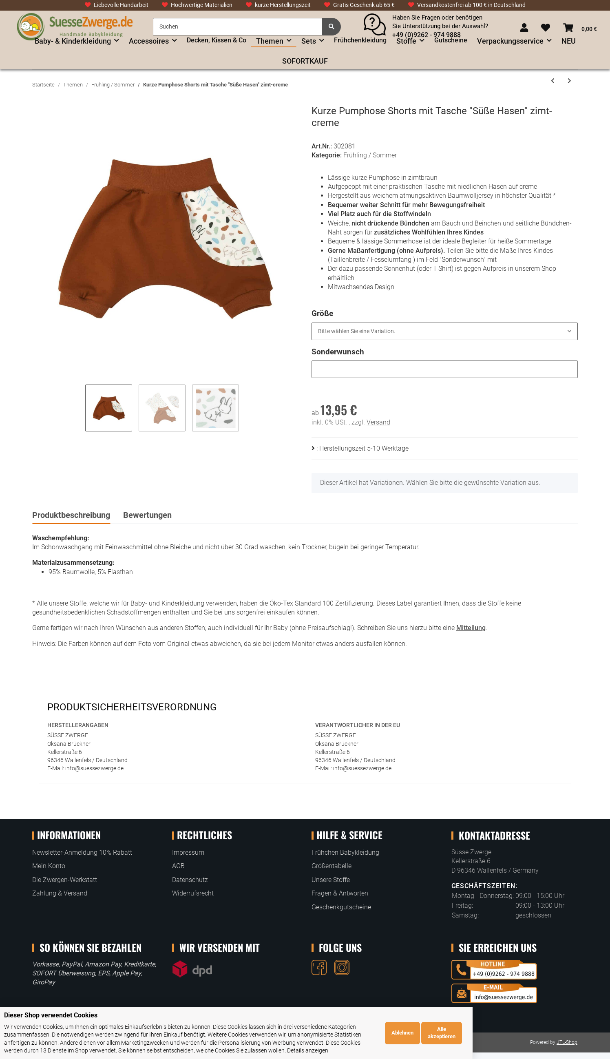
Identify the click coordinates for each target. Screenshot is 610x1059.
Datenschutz (190, 880)
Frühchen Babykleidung (345, 852)
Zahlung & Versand (59, 893)
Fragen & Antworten (340, 893)
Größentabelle (331, 866)
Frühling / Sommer (370, 155)
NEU (568, 41)
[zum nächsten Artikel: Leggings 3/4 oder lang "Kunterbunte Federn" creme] (569, 81)
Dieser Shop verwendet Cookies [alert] (50, 1023)
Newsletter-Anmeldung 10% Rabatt (82, 852)
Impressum (188, 852)
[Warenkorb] (580, 28)
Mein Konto (48, 866)
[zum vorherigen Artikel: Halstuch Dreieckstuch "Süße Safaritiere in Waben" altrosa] (552, 81)
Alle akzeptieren (578, 1037)
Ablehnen (539, 1037)
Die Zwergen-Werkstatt (64, 880)
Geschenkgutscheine (341, 907)
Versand (378, 422)
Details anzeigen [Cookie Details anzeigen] (372, 1050)
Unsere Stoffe (331, 880)
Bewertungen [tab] (147, 515)
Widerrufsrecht (193, 893)
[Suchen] (238, 26)
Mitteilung (471, 628)
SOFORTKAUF (305, 61)
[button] (524, 28)
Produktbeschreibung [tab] (71, 515)
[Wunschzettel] (546, 28)
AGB (178, 866)
